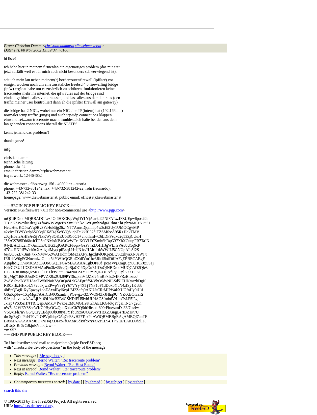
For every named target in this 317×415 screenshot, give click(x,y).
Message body (51, 356)
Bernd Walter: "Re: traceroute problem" (69, 360)
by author (135, 382)
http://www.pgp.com (106, 210)
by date (74, 382)
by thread (92, 382)
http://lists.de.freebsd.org (33, 406)
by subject (114, 382)
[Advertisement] (94, 15)
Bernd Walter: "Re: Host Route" (69, 365)
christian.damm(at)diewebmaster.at (73, 46)
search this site (15, 390)
